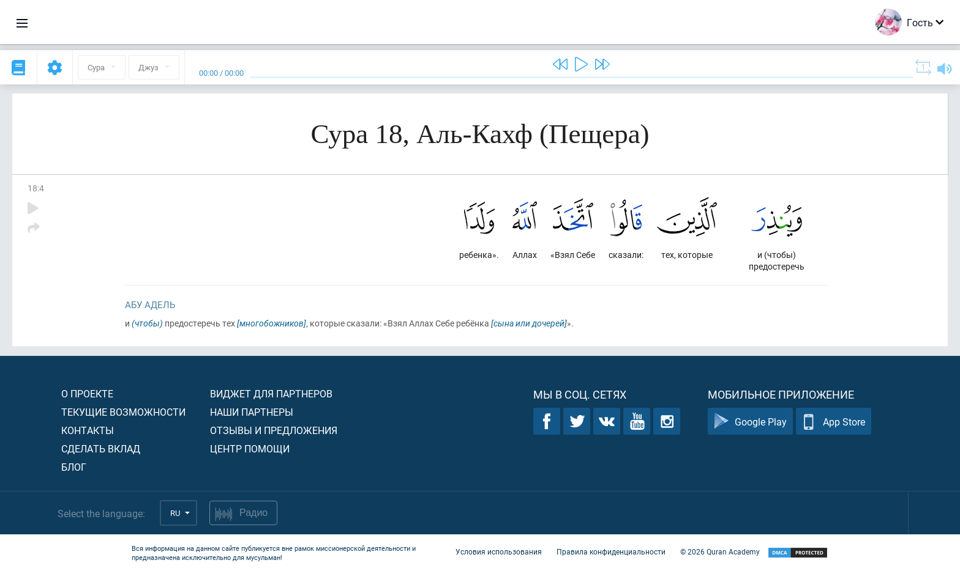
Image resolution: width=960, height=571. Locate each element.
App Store (833, 421)
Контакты (87, 430)
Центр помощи (250, 448)
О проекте (87, 393)
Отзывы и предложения (273, 430)
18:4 (36, 188)
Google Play (750, 421)
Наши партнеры (251, 411)
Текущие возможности (123, 411)
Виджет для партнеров (271, 393)
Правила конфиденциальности (611, 551)
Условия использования (499, 551)
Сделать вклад (100, 448)
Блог (73, 466)
